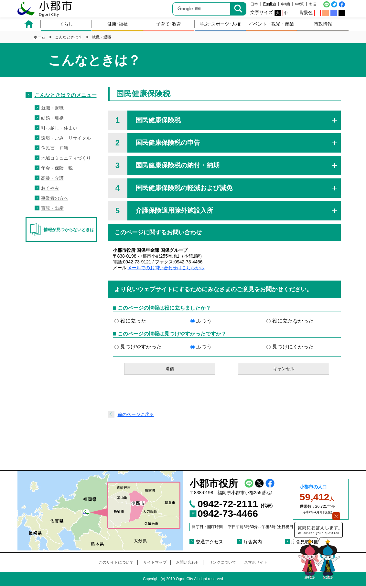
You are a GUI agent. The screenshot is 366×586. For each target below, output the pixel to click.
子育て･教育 (168, 24)
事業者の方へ (54, 198)
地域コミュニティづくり (66, 158)
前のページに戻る (136, 414)
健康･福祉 (117, 24)
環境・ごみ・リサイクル (66, 138)
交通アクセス (209, 541)
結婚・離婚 (52, 118)
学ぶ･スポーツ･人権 (220, 24)
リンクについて (222, 562)
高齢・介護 (52, 178)
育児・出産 (52, 208)
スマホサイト (255, 562)
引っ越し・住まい (59, 128)
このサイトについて (116, 562)
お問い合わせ (187, 562)
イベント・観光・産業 (271, 24)
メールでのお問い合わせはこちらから (165, 267)
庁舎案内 (253, 541)
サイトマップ (155, 562)
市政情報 (323, 24)
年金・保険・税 (57, 168)
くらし (66, 24)
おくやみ (50, 188)
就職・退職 (52, 108)
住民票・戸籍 (54, 148)
